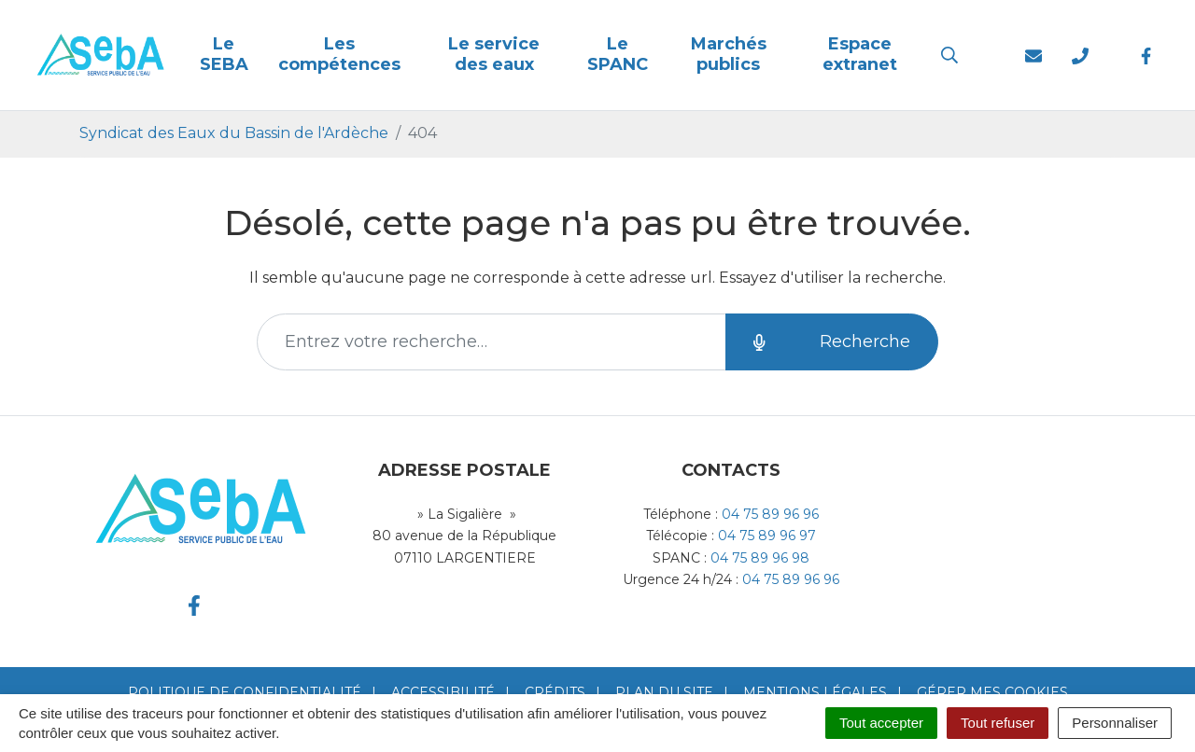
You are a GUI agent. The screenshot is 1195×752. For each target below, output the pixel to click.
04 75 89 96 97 (767, 535)
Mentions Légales (815, 692)
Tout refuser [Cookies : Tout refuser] (997, 723)
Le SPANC (617, 54)
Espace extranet (859, 54)
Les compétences (339, 54)
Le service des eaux (494, 54)
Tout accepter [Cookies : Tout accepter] (881, 723)
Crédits (555, 692)
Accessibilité (443, 692)
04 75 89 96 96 (770, 514)
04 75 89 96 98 (759, 558)
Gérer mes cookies (992, 692)
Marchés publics (728, 54)
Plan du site (664, 692)
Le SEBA (224, 54)
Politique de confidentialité (244, 692)
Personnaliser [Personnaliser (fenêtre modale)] (1115, 723)
